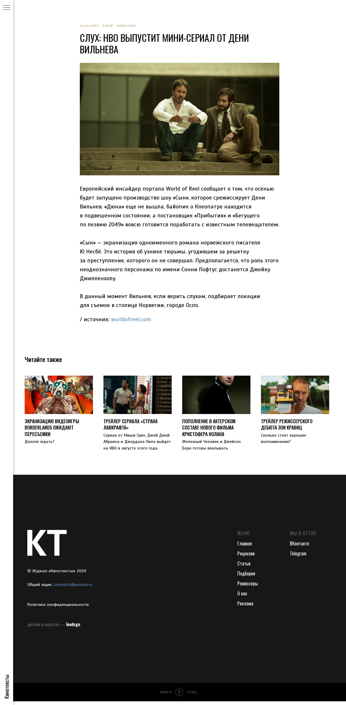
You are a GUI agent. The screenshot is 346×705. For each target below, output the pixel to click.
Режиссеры (247, 587)
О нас (242, 597)
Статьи (243, 567)
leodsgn (73, 628)
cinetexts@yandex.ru (73, 588)
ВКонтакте (299, 547)
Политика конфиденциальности (58, 608)
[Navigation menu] (6, 8)
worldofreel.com (131, 321)
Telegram (298, 557)
